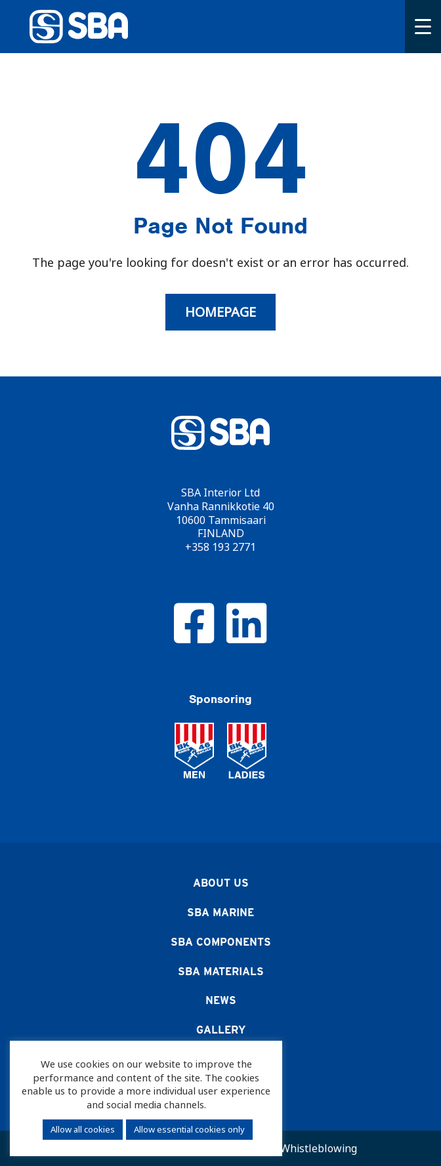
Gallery (220, 1030)
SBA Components (221, 942)
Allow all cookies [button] (83, 1129)
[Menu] (423, 26)
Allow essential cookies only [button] (189, 1129)
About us (221, 883)
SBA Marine (220, 912)
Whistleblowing (318, 1148)
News (220, 1000)
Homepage (220, 312)
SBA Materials (221, 971)
